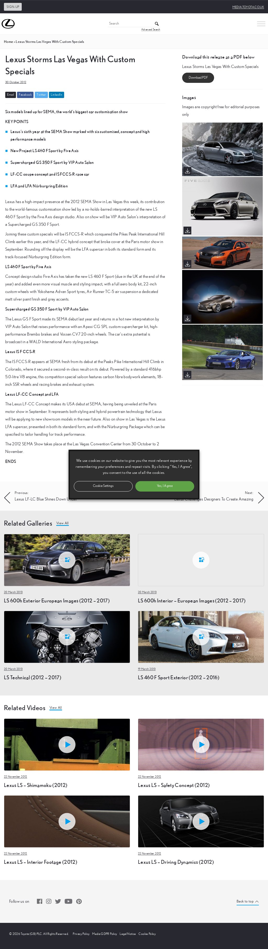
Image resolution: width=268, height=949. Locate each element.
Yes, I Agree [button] (165, 486)
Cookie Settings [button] (103, 486)
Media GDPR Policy (104, 933)
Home (8, 41)
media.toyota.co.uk (248, 7)
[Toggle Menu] (261, 23)
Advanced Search (150, 29)
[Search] (134, 24)
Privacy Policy (81, 933)
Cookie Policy (147, 933)
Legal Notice (128, 933)
